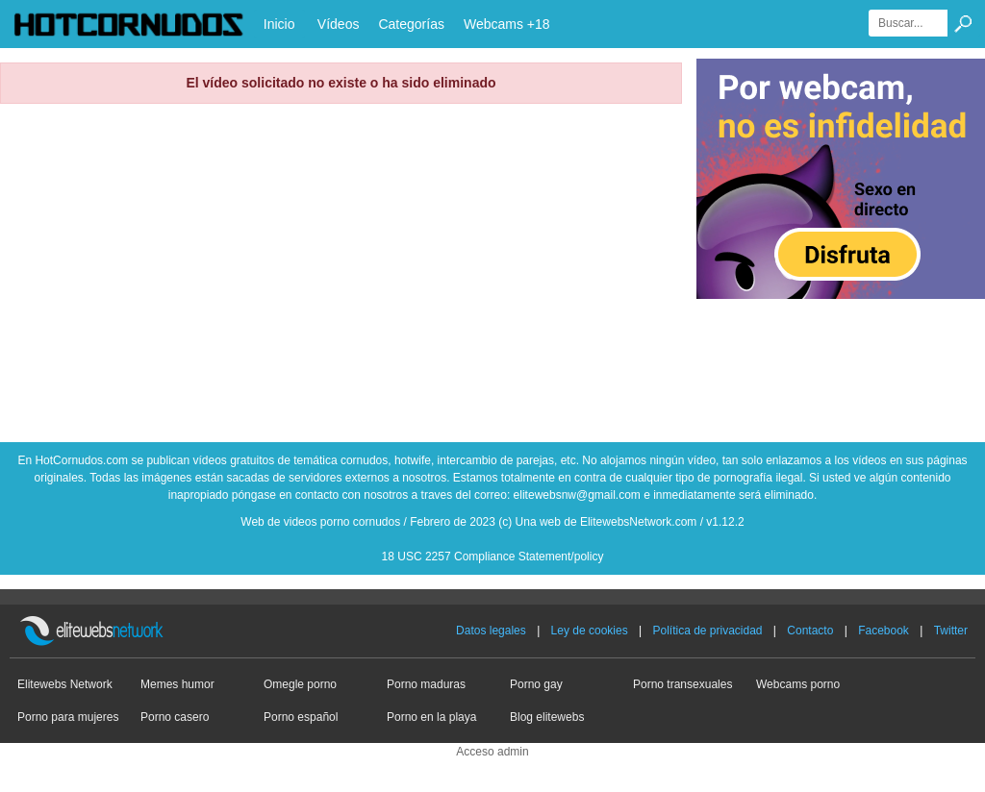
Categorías (410, 24)
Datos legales (491, 630)
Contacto (810, 630)
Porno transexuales (682, 684)
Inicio (279, 24)
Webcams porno (798, 684)
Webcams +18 (507, 24)
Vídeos (338, 24)
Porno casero (174, 717)
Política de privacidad (707, 630)
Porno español (301, 717)
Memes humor (177, 684)
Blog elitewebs (547, 717)
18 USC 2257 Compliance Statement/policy (493, 556)
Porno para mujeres (67, 717)
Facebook (883, 630)
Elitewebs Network (65, 684)
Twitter (951, 630)
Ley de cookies (589, 630)
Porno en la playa (431, 717)
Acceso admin (492, 751)
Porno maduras (426, 684)
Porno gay (536, 684)
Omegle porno (300, 684)
